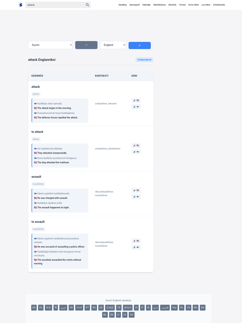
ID (148, 307)
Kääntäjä (146, 5)
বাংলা (79, 307)
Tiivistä (182, 5)
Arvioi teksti (193, 5)
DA (202, 307)
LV (125, 314)
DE (101, 307)
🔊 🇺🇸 (136, 100)
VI (136, 307)
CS (188, 307)
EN (34, 307)
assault (36, 176)
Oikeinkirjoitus (159, 5)
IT (142, 307)
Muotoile (172, 5)
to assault (38, 221)
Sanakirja (122, 5)
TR (118, 307)
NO (195, 307)
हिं (56, 307)
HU (131, 314)
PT (87, 307)
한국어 (127, 307)
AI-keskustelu (219, 5)
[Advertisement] (184, 70)
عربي (63, 307)
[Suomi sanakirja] (21, 5)
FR (71, 307)
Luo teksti (206, 5)
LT (118, 314)
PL (181, 307)
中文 (48, 307)
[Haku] (52, 5)
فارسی (164, 307)
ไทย (174, 307)
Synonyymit (135, 5)
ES (40, 307)
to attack (37, 131)
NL (104, 314)
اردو (155, 307)
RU (94, 307)
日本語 (109, 307)
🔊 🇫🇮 (136, 107)
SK (111, 314)
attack (36, 86)
